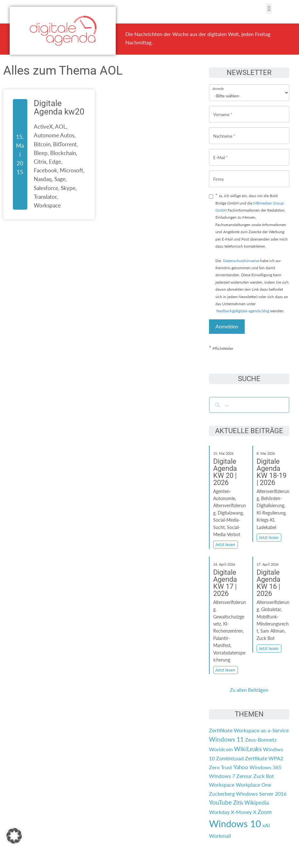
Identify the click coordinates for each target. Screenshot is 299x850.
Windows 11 (226, 739)
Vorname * (222, 109)
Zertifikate (220, 730)
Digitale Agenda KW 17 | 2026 (225, 583)
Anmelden (226, 326)
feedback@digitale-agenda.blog (242, 310)
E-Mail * (220, 153)
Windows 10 (235, 823)
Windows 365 (265, 767)
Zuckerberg (222, 794)
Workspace (221, 784)
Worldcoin (221, 749)
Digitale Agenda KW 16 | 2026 (268, 583)
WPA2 (275, 758)
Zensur (244, 776)
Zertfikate (256, 758)
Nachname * (224, 131)
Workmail (220, 836)
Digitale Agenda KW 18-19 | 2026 (271, 472)
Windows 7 (222, 776)
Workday (219, 812)
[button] (269, 8)
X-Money (241, 812)
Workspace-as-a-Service (261, 730)
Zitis (238, 802)
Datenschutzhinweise (241, 260)
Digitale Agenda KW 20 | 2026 (225, 472)
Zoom (265, 812)
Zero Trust (220, 767)
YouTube (220, 802)
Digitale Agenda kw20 (59, 107)
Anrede (218, 84)
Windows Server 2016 (261, 794)
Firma (218, 174)
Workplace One (253, 784)
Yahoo (240, 767)
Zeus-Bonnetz (260, 739)
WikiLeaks (248, 749)
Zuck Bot (263, 776)
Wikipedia (256, 802)
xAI (266, 825)
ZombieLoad (230, 758)
